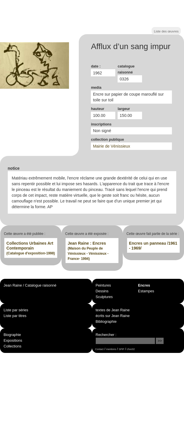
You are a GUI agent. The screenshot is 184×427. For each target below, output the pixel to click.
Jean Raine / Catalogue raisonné (30, 285)
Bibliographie (106, 322)
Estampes (146, 291)
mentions (111, 349)
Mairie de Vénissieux (111, 146)
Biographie (12, 335)
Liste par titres (15, 316)
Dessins (102, 291)
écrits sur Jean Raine (113, 316)
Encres (144, 285)
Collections (13, 346)
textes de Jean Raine (113, 310)
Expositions (13, 341)
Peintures (103, 285)
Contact (99, 349)
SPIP (121, 349)
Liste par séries (16, 310)
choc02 (131, 349)
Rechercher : (106, 335)
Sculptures (104, 297)
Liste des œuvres (166, 31)
